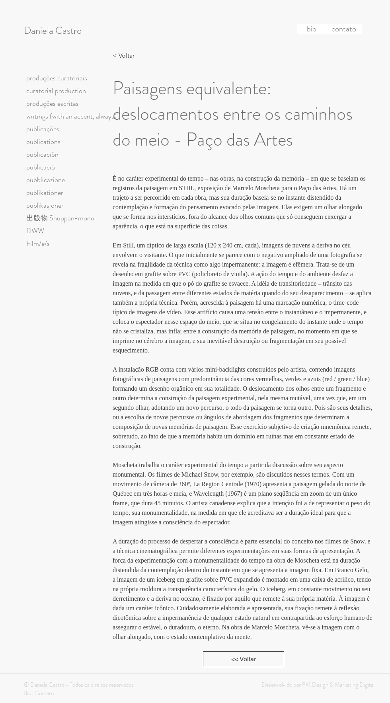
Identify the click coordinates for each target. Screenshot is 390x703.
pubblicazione (45, 180)
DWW (35, 231)
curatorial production (56, 91)
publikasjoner (45, 205)
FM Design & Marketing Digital (337, 684)
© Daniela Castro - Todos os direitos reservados (79, 684)
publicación (42, 154)
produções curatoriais (56, 78)
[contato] (344, 29)
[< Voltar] (126, 56)
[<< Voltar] (243, 659)
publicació (40, 167)
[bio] (311, 29)
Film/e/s (38, 243)
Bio (27, 693)
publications (43, 141)
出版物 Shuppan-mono (60, 218)
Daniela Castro (53, 30)
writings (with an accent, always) (71, 116)
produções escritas (52, 103)
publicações (42, 129)
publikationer (44, 192)
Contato (44, 693)
